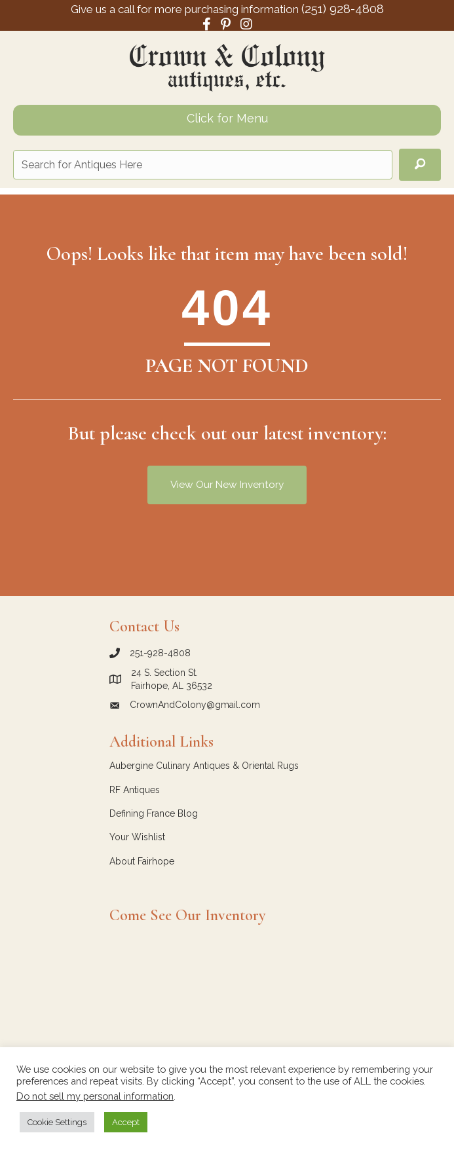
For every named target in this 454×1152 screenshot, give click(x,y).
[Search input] (202, 164)
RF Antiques (134, 790)
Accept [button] (126, 1122)
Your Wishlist (137, 837)
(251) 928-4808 (342, 8)
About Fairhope (141, 861)
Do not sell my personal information (95, 1096)
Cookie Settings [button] (57, 1122)
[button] (420, 165)
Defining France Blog (153, 813)
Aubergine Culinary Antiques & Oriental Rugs (204, 765)
